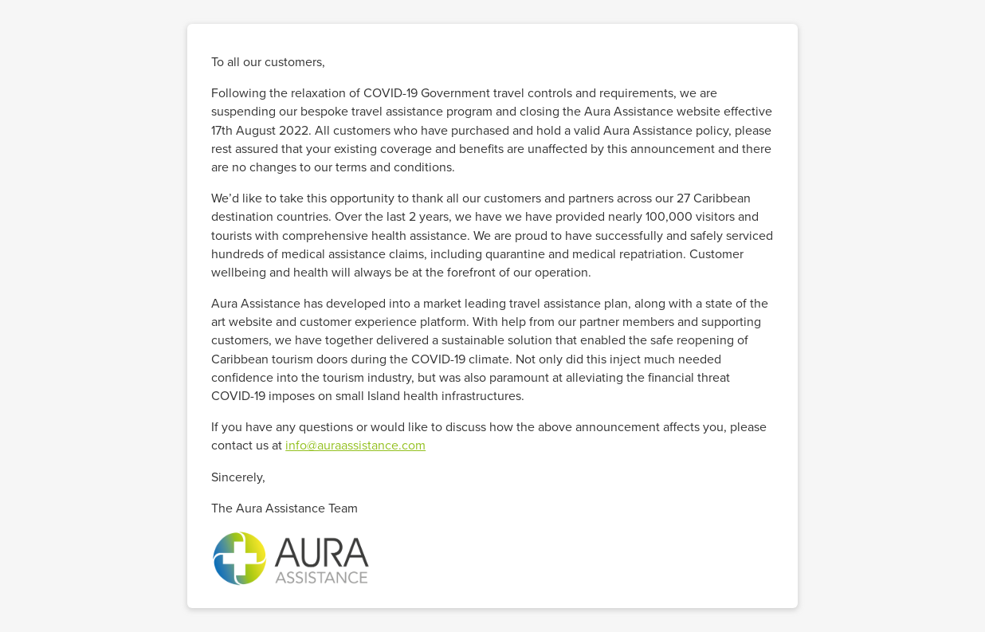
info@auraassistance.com (355, 444)
